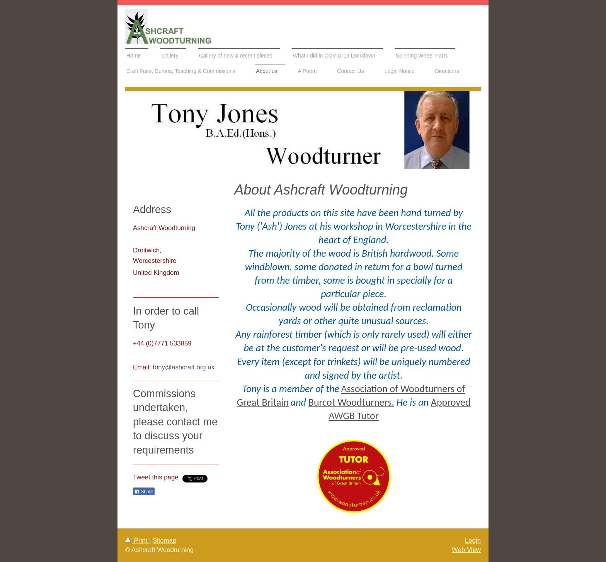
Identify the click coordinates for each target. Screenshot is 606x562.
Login (473, 540)
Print (137, 540)
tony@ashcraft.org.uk (183, 367)
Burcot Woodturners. (351, 402)
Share (143, 491)
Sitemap (165, 540)
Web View (466, 550)
